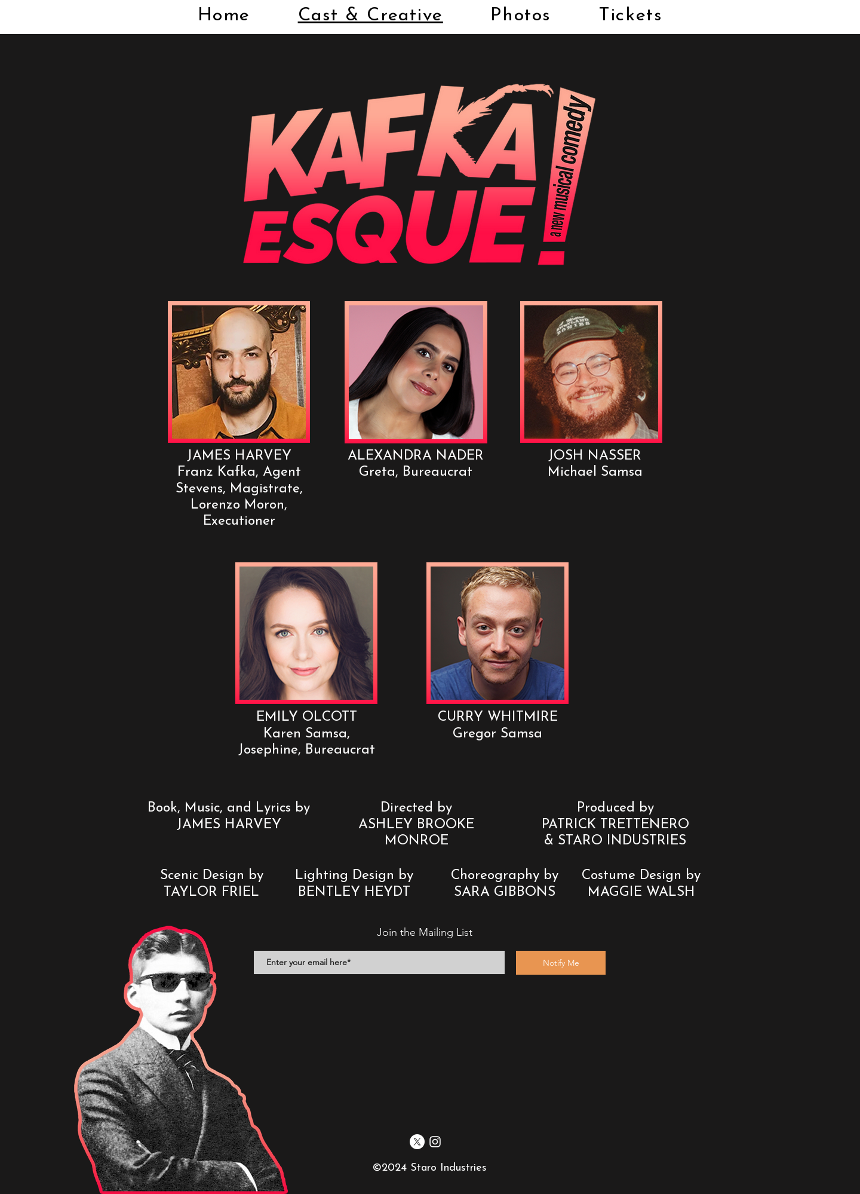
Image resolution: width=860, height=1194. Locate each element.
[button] (239, 372)
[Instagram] (435, 1141)
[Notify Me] (561, 963)
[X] (417, 1141)
